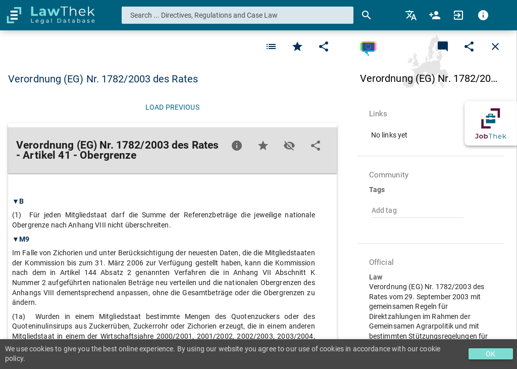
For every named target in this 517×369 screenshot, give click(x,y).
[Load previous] (172, 107)
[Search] (366, 15)
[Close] (495, 46)
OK (490, 354)
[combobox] (238, 15)
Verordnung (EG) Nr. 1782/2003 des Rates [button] (103, 79)
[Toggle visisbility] (289, 145)
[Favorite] (271, 46)
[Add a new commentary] (443, 46)
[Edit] (324, 46)
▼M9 (20, 239)
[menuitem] (412, 15)
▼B (18, 201)
